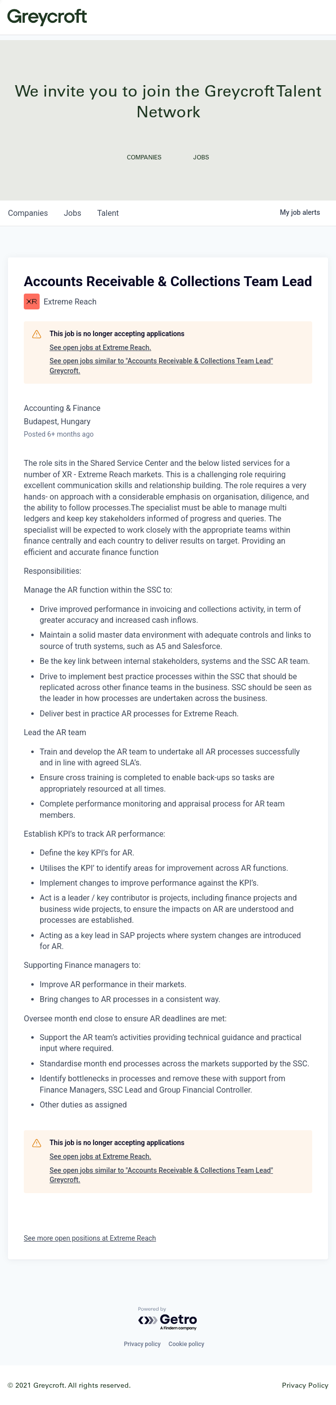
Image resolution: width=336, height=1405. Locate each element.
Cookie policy (186, 1344)
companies (28, 213)
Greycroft (47, 17)
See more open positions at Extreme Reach (90, 1238)
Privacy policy (142, 1344)
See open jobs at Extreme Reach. (100, 347)
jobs (72, 213)
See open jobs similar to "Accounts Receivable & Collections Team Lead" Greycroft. (161, 366)
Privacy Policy (305, 1385)
